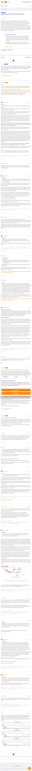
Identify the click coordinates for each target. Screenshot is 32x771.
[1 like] (6, 75)
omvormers (10, 50)
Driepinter (4, 163)
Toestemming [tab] (5, 376)
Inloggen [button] (29, 5)
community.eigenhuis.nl (26, 2)
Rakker (4, 433)
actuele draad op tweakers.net (22, 699)
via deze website (6, 599)
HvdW (4, 447)
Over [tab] (26, 376)
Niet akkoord (16, 393)
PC (3, 64)
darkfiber (4, 506)
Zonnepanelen (4, 9)
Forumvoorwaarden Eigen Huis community (11, 768)
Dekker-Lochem (6, 102)
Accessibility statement (24, 768)
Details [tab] (16, 376)
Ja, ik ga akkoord (16, 390)
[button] (29, 768)
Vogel (4, 18)
